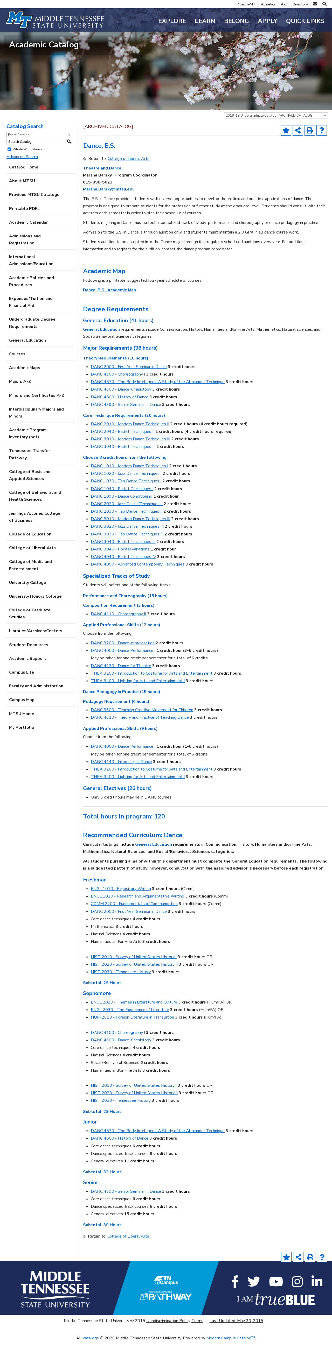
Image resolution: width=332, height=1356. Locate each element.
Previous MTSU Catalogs (34, 209)
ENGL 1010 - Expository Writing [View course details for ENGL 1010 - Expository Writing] (121, 903)
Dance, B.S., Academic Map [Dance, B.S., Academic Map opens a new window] (109, 304)
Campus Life (21, 686)
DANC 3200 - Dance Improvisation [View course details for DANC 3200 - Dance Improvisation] (123, 657)
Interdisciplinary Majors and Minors (36, 426)
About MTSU (22, 195)
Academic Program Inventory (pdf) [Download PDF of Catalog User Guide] (28, 447)
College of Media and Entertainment (30, 579)
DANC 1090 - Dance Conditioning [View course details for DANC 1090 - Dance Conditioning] (121, 510)
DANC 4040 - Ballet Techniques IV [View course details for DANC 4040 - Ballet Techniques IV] (123, 571)
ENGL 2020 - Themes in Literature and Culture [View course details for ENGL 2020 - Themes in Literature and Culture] (134, 1016)
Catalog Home (23, 181)
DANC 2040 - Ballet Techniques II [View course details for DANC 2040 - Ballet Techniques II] (122, 445)
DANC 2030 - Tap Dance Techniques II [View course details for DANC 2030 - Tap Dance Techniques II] (126, 525)
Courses (17, 368)
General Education (27, 354)
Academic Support (27, 672)
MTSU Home (21, 728)
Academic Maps (24, 382)
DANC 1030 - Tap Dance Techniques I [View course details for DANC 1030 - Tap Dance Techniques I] (126, 495)
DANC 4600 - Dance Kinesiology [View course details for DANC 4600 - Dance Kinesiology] (121, 403)
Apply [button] (267, 21)
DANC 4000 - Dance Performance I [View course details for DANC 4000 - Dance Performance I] (123, 665)
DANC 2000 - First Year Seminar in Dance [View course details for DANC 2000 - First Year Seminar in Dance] (129, 381)
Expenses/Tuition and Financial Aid (31, 316)
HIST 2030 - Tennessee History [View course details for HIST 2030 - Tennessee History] (121, 986)
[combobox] (276, 129)
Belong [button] (236, 21)
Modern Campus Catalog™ (230, 1352)
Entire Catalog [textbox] (19, 149)
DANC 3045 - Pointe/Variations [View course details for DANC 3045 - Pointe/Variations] (120, 563)
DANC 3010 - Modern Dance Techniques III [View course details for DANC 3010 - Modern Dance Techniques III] (130, 453)
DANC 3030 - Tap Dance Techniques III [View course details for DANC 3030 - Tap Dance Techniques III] (127, 548)
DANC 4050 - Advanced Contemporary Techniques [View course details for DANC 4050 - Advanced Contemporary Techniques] (137, 578)
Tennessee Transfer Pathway (29, 468)
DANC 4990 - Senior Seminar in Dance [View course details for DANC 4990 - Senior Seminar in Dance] (126, 418)
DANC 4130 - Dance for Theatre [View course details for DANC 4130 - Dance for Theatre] (121, 680)
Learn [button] (205, 21)
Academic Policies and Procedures (31, 295)
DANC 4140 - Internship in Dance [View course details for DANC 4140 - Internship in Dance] (121, 776)
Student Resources (28, 659)
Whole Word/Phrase (27, 163)
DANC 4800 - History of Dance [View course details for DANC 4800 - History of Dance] (119, 411)
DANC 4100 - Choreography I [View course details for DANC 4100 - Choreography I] (118, 388)
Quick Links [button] (305, 21)
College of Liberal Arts (32, 562)
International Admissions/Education (31, 274)
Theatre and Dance (102, 182)
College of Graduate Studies (30, 628)
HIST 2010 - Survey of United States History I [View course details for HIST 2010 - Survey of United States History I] (134, 971)
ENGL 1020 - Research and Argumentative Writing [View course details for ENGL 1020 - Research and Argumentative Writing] (137, 910)
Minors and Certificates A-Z (36, 409)
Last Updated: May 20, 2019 (236, 1335)
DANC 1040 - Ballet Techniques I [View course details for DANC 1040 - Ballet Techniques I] (122, 503)
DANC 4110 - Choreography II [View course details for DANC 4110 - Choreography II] (118, 628)
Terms (197, 1335)
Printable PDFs (24, 222)
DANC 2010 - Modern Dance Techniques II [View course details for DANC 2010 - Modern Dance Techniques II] (130, 438)
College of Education (30, 548)
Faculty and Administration (36, 700)
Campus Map (21, 714)
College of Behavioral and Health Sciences (35, 510)
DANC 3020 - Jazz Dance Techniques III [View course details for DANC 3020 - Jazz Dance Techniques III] (127, 540)
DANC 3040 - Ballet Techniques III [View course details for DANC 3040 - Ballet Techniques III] (123, 461)
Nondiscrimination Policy (168, 1335)
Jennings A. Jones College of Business (34, 531)
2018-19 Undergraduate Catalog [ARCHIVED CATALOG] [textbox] (270, 130)
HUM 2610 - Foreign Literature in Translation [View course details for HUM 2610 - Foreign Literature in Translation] (132, 1031)
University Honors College (35, 610)
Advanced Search (22, 171)
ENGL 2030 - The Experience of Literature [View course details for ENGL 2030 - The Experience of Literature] (130, 1024)
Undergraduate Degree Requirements (32, 337)
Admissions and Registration (25, 254)
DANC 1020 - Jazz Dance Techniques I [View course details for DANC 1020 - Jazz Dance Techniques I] (126, 488)
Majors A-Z (20, 396)
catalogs (91, 1352)
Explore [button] (172, 21)
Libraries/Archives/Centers (35, 645)
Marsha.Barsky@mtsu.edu (109, 203)
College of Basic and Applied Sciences (30, 489)
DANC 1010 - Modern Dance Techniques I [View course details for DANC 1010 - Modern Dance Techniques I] (129, 480)
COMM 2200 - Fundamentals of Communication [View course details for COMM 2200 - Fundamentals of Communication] (134, 918)
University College (27, 596)
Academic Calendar (28, 236)
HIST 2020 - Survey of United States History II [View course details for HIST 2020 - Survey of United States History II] (134, 978)
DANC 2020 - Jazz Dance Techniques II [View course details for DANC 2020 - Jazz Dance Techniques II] (127, 518)
